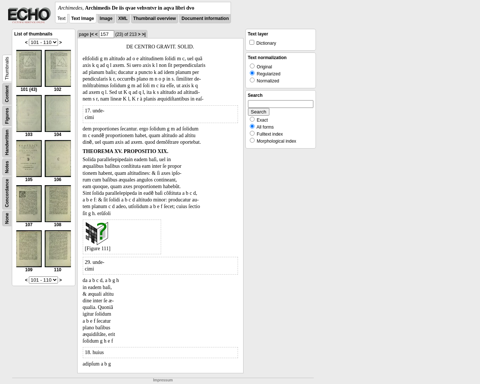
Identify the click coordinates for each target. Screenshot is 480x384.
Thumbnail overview (154, 18)
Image (106, 18)
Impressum (163, 380)
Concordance (7, 193)
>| (144, 34)
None (7, 218)
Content (7, 93)
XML (122, 18)
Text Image (82, 18)
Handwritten (7, 142)
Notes (7, 167)
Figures (7, 116)
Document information (205, 18)
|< (92, 34)
